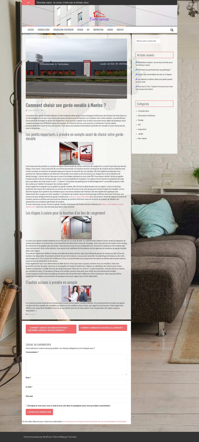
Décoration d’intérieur (63, 29)
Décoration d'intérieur (146, 116)
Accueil (31, 29)
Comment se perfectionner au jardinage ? (154, 70)
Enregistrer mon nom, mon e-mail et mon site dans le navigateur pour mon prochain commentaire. (69, 406)
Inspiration (98, 29)
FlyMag (62, 437)
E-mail (29, 387)
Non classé (32, 314)
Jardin (110, 29)
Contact (120, 29)
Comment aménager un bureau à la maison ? (102, 328)
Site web (29, 396)
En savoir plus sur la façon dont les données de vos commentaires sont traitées (94, 422)
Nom (28, 378)
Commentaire (32, 352)
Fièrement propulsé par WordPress (38, 437)
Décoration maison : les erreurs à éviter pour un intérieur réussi (63, 2)
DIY (88, 29)
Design (80, 29)
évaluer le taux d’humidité (79, 197)
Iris (44, 110)
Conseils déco (44, 29)
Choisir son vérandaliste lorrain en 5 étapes (155, 74)
